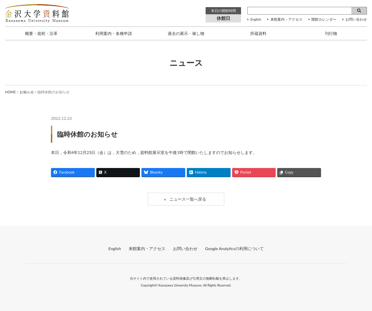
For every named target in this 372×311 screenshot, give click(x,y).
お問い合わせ (356, 19)
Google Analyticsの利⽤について (234, 248)
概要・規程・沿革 (41, 33)
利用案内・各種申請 (113, 33)
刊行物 (331, 33)
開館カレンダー (323, 19)
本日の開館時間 (223, 11)
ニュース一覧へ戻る (187, 199)
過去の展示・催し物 (186, 33)
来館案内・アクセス (286, 19)
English (255, 19)
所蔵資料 (258, 33)
